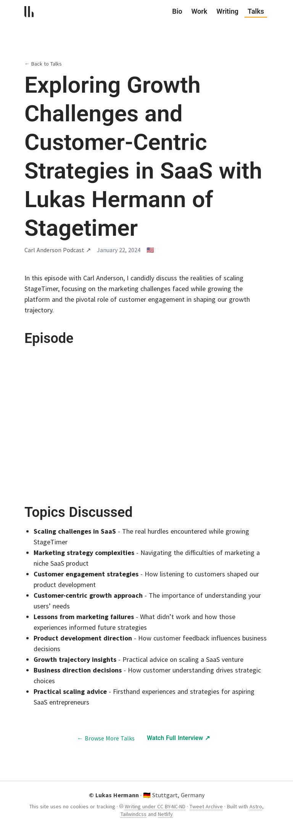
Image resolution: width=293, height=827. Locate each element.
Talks (256, 12)
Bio (177, 11)
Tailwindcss (133, 814)
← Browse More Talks (106, 738)
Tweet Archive (206, 806)
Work (200, 11)
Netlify (165, 814)
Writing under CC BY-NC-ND (155, 806)
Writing (227, 11)
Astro (256, 806)
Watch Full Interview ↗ (178, 738)
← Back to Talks (43, 63)
